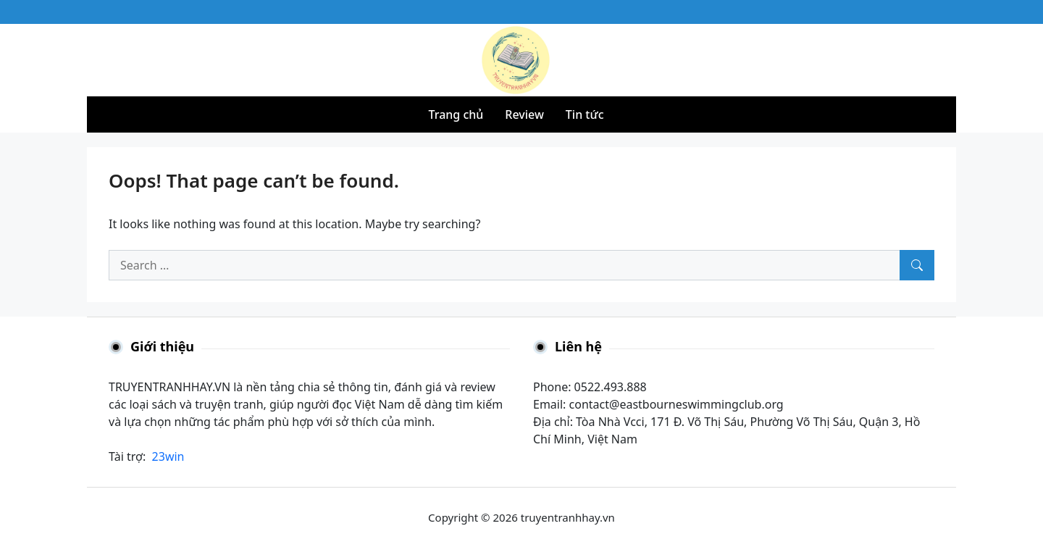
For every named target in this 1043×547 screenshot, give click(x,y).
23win (168, 456)
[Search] (917, 265)
